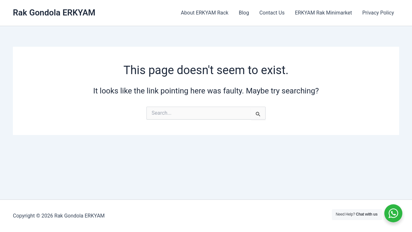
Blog (244, 13)
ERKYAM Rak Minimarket (323, 13)
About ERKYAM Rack (205, 13)
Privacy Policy (378, 13)
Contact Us (272, 13)
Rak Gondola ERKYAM (54, 12)
